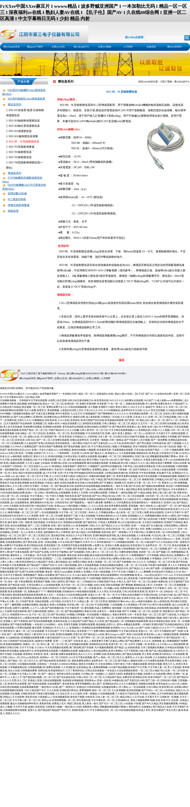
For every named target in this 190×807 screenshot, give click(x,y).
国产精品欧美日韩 (64, 486)
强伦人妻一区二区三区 (52, 644)
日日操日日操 (166, 594)
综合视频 (15, 693)
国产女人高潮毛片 (173, 598)
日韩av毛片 (175, 496)
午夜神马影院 (146, 578)
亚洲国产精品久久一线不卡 (79, 519)
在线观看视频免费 (29, 687)
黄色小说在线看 (135, 634)
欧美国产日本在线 (32, 558)
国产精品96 (164, 489)
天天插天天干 (163, 433)
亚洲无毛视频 (71, 624)
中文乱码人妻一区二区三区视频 (168, 535)
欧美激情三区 (64, 660)
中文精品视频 (102, 604)
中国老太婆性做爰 (152, 459)
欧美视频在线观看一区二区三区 (146, 413)
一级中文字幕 (121, 486)
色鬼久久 (92, 594)
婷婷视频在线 (35, 403)
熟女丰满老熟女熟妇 (159, 621)
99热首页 (90, 697)
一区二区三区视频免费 (11, 443)
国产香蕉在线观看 (56, 555)
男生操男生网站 (173, 660)
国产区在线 (134, 486)
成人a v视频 (6, 706)
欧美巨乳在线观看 (17, 683)
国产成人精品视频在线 (160, 650)
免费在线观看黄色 (68, 654)
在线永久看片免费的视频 (176, 413)
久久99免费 (16, 558)
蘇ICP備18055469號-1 (116, 373)
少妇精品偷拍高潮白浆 (116, 473)
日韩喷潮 (45, 525)
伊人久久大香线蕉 (177, 565)
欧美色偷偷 (93, 575)
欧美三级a (153, 426)
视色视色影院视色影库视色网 (28, 594)
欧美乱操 (153, 453)
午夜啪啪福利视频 (167, 476)
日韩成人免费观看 (107, 522)
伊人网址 (123, 687)
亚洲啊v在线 (99, 654)
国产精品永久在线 (162, 706)
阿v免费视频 (180, 482)
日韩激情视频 (35, 667)
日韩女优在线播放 (94, 670)
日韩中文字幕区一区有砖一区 (38, 486)
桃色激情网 (179, 644)
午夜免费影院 (25, 581)
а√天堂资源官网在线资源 (159, 509)
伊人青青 (146, 654)
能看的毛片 (76, 617)
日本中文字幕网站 (59, 552)
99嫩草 (86, 617)
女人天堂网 (6, 611)
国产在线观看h (77, 552)
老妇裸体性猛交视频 (60, 578)
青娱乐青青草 (119, 614)
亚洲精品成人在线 (147, 430)
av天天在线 (138, 697)
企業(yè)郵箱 (104, 46)
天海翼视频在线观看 (122, 449)
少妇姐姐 (45, 463)
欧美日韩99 (105, 568)
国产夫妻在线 (100, 443)
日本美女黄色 (70, 456)
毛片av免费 (30, 410)
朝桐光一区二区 (31, 644)
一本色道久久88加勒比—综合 (47, 624)
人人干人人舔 (37, 608)
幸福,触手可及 (163, 473)
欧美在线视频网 (143, 588)
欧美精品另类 (140, 677)
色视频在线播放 (30, 604)
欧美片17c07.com (164, 575)
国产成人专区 (137, 529)
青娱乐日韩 (90, 611)
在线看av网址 (181, 687)
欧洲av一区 (31, 492)
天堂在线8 (139, 449)
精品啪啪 (100, 624)
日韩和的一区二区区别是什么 (28, 466)
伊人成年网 (151, 403)
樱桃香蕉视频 (54, 591)
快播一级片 (111, 433)
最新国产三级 (71, 515)
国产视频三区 (163, 552)
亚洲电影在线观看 (52, 426)
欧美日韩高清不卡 (52, 588)
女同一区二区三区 (178, 407)
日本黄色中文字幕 (168, 453)
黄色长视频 (83, 555)
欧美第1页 (142, 591)
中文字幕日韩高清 (128, 631)
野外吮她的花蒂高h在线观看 (88, 473)
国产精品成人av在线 (93, 634)
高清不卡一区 (156, 591)
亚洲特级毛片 (15, 617)
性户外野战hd (166, 426)
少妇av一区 (13, 657)
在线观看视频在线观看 (12, 690)
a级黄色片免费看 (43, 641)
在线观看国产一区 (39, 499)
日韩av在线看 (180, 463)
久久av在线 (63, 420)
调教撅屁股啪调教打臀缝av (164, 456)
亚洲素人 (8, 621)
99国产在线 (82, 568)
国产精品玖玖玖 (120, 568)
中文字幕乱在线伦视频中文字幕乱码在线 (136, 594)
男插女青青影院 (61, 617)
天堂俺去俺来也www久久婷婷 (111, 515)
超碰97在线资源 (36, 706)
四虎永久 (137, 459)
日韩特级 (92, 436)
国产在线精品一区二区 (102, 617)
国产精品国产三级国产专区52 (42, 565)
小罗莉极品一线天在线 (34, 555)
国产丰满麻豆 (106, 482)
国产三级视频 (174, 443)
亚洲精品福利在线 (177, 440)
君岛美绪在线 (83, 700)
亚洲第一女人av (19, 532)
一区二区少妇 (86, 604)
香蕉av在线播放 (58, 604)
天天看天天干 (152, 697)
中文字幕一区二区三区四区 (73, 512)
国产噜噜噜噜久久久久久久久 (113, 413)
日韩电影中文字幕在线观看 (33, 400)
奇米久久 (93, 512)
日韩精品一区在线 (110, 417)
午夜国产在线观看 (167, 519)
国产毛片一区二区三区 (111, 703)
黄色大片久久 (40, 456)
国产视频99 (76, 542)
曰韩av (41, 492)
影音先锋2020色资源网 (86, 482)
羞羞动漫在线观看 (9, 430)
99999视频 (5, 413)
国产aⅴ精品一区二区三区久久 (108, 657)
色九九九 (136, 637)
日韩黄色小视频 (54, 706)
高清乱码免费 (67, 482)
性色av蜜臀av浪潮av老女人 (120, 558)
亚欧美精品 (150, 608)
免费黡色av (180, 555)
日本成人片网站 (148, 693)
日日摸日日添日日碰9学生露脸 (128, 436)
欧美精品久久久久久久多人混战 (37, 479)
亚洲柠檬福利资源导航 (104, 535)
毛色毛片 (59, 469)
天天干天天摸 (118, 571)
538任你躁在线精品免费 (12, 492)
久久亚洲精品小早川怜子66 (137, 604)
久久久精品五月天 (132, 499)
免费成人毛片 (59, 703)
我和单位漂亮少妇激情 (68, 673)
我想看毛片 (168, 611)
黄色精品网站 (114, 654)
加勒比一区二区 (55, 611)
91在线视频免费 (106, 693)
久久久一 (51, 453)
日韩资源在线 (159, 443)
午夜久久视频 (57, 496)
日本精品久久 (79, 436)
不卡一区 (156, 482)
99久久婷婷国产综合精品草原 (18, 641)
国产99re (96, 496)
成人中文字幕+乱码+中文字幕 (58, 473)
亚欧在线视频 (113, 585)
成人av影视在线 (161, 601)
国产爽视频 (127, 585)
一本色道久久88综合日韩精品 (62, 664)
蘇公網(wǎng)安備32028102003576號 (85, 373)
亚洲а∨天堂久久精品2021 (45, 449)
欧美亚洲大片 (137, 545)
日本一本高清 (134, 614)
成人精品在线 (152, 436)
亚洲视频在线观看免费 (32, 637)
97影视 (137, 703)
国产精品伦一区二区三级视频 (151, 548)
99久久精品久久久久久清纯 (91, 558)
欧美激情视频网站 (12, 644)
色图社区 (27, 456)
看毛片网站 (92, 459)
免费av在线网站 (154, 529)
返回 (121, 360)
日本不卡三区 (170, 558)
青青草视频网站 (83, 683)
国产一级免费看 (159, 440)
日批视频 (17, 654)
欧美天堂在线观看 (147, 476)
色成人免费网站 (103, 608)
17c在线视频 (116, 604)
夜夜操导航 (45, 703)
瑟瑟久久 (32, 710)
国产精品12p (120, 647)
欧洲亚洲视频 (22, 482)
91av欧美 (84, 453)
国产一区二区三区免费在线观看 (52, 440)
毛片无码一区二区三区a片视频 (76, 585)
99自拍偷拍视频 (127, 710)
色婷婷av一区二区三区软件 (54, 657)
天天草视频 (152, 555)
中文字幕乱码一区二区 (103, 700)
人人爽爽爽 (145, 571)
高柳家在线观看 (147, 683)
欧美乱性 (34, 657)
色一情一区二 (118, 403)
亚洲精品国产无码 (46, 489)
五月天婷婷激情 (165, 693)
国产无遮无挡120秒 (134, 680)
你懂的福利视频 (97, 476)
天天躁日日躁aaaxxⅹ (163, 538)
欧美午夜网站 (116, 650)
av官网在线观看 (23, 627)
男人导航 (59, 479)
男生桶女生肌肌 (178, 601)
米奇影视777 (103, 403)
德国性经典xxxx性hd (112, 578)
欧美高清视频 (134, 690)
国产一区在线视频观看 (46, 512)
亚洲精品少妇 (30, 459)
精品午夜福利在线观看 (30, 473)
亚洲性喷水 (16, 598)
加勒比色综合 (166, 555)
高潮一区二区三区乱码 (30, 509)
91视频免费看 (177, 449)
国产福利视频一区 (71, 588)
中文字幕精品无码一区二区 (104, 710)
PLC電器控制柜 (17, 199)
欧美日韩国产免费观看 (51, 446)
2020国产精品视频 (118, 667)
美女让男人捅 (173, 710)
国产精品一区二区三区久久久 (23, 660)
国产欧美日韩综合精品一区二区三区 (122, 479)
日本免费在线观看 (98, 492)
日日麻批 (60, 519)
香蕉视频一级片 (137, 505)
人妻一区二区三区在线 (135, 565)
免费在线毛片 (165, 403)
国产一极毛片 (48, 673)
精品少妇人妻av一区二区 (152, 420)
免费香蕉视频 (127, 588)
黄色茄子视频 (77, 697)
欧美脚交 (115, 627)
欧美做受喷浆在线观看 (46, 650)
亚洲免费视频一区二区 (63, 700)
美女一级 (12, 581)
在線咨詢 (151, 46)
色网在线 (42, 670)
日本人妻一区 (105, 436)
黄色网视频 (53, 410)
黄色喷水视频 (155, 664)
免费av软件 (53, 423)
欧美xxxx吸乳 (169, 515)
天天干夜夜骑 (131, 650)
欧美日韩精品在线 (33, 545)
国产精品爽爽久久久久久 (138, 641)
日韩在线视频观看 (77, 407)
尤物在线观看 (41, 601)
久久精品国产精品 (112, 677)
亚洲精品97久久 (180, 473)
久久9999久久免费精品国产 (24, 446)
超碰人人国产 (110, 469)
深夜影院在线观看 (91, 423)
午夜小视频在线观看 (136, 664)
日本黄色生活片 (54, 522)
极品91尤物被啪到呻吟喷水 (24, 703)
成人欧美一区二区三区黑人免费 (132, 512)
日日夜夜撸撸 (142, 558)
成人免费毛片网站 (77, 561)
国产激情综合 (90, 522)
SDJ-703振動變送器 (20, 152)
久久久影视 (126, 417)
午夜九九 (121, 581)
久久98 (177, 571)
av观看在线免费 (31, 617)
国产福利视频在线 (54, 608)
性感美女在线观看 (87, 456)
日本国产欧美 (27, 601)
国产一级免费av (120, 532)
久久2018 (98, 410)
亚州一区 (182, 529)
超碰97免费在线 (159, 581)
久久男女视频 (76, 598)
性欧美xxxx (151, 505)
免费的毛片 (77, 538)
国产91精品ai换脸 (143, 492)
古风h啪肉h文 (123, 700)
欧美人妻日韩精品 (58, 561)
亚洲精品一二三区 (52, 558)
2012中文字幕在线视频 (80, 657)
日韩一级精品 (116, 440)
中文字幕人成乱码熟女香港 (128, 489)
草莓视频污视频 (153, 617)
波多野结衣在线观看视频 (87, 486)
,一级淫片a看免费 (94, 502)
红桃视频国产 (90, 413)
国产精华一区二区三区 (92, 637)
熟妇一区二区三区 (151, 614)
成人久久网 (31, 529)
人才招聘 (128, 46)
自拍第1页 (156, 611)
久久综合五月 (62, 693)
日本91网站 (152, 687)
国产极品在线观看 (131, 654)
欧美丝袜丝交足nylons (19, 449)
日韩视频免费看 (29, 670)
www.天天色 (115, 443)
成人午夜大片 (121, 555)
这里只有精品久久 (142, 469)
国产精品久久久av (110, 525)
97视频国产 (94, 466)
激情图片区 (120, 482)
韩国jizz (7, 697)
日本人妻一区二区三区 (107, 697)
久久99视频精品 (112, 410)
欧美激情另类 (104, 449)
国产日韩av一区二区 (152, 690)
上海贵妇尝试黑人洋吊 (71, 410)
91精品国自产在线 (44, 505)
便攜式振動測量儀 (18, 205)
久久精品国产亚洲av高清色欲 (39, 443)
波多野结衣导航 (113, 637)
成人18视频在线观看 (168, 634)
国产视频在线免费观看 (153, 486)
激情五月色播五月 (88, 664)
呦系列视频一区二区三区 (21, 512)
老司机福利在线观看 (72, 426)
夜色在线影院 (157, 512)
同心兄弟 (165, 670)
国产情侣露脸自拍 (39, 578)
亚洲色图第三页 (52, 545)
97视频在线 (11, 509)
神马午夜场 (23, 538)
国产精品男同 (119, 426)
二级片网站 (76, 443)
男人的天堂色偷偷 (12, 426)
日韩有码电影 (94, 687)
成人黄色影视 (93, 417)
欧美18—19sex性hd (144, 575)
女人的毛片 (179, 650)
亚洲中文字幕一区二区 (138, 482)
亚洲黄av (77, 571)
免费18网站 (99, 631)
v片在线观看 (178, 654)
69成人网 (143, 650)
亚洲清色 (74, 420)
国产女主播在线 (154, 525)
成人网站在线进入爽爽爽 (159, 463)
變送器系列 (14, 104)
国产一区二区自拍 (177, 548)
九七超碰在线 (13, 637)
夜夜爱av (131, 426)
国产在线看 (87, 647)
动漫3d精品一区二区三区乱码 (30, 433)
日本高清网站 (105, 664)
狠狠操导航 (148, 479)
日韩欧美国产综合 (106, 581)
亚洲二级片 (56, 525)
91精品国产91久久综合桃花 (158, 542)
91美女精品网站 (99, 650)
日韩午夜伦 (119, 664)
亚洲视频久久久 (136, 515)
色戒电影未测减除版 (72, 680)
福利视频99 (49, 532)
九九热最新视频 (127, 453)
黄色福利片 (134, 706)
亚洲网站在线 (79, 578)
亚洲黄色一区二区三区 (58, 433)
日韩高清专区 (62, 502)
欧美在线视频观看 (169, 499)
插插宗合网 (79, 417)
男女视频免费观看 (168, 703)
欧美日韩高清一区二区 (118, 529)
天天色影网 (18, 697)
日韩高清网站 (171, 525)
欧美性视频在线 (135, 608)
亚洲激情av (75, 627)
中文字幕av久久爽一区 (28, 673)
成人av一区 (142, 598)
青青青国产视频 (41, 581)
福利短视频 (127, 492)
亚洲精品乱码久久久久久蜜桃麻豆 (120, 683)
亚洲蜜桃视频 (102, 519)
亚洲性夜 (37, 417)
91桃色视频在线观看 (85, 591)
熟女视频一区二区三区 (33, 407)
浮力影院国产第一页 (50, 436)
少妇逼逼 (24, 496)
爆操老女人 (16, 555)
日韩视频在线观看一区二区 (129, 542)
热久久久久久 (85, 654)
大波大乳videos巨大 (109, 459)
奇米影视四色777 (105, 542)
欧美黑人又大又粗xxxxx (160, 644)
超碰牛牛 (150, 407)
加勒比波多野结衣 (79, 440)
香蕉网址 (27, 654)
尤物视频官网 (69, 558)
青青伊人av (167, 482)
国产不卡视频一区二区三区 (136, 611)
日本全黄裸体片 (179, 489)
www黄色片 (146, 538)
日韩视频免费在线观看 (15, 710)
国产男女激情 (144, 443)
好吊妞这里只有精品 (162, 571)
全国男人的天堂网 (57, 400)
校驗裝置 (13, 211)
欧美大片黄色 (35, 532)
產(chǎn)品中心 (81, 46)
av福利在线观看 (11, 479)
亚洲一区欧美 (104, 680)
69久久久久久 (138, 407)
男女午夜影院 (140, 446)
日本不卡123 (89, 542)
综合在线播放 (72, 489)
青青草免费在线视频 (126, 476)
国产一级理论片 (67, 687)
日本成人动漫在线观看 (163, 469)
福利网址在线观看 (133, 400)
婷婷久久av (105, 538)
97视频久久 (132, 571)
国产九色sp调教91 (23, 417)
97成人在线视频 (87, 515)
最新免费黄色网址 (81, 660)
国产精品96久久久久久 (26, 568)
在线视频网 (64, 492)
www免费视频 (113, 598)
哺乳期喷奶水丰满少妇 (42, 502)
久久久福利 (76, 693)
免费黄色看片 (46, 469)
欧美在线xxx (150, 634)
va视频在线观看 (150, 499)
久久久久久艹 (170, 529)
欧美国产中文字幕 (137, 667)
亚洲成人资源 (35, 680)
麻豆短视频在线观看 (97, 463)
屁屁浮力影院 (116, 673)
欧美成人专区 (143, 710)
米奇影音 (38, 654)
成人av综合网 (179, 604)
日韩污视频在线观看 (75, 499)
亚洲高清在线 (60, 621)
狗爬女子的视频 (168, 436)
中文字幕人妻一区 (157, 667)
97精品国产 (179, 403)
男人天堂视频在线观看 (76, 644)
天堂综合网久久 (35, 585)
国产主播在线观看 (37, 611)
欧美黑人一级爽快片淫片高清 (21, 489)
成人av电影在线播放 (141, 601)
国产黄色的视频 (72, 446)
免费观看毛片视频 (133, 673)
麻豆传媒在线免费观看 (101, 555)
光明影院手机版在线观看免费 (76, 545)
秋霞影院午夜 (150, 489)
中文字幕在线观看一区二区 (52, 459)
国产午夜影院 (21, 621)
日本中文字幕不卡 (174, 512)
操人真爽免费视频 (98, 667)
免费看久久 (110, 502)
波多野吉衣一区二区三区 (158, 545)
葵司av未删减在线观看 (128, 624)
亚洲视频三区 (40, 423)
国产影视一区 (132, 420)
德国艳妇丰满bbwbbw (119, 601)
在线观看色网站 (14, 542)
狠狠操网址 (128, 456)
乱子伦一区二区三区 (39, 614)
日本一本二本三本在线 (80, 529)
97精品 (99, 479)
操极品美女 (84, 650)
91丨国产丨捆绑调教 (10, 604)
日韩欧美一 (114, 492)
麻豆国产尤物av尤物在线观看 (53, 529)
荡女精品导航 (58, 535)
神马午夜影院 (62, 413)
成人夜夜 (142, 426)
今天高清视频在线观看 (56, 647)
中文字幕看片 (159, 588)
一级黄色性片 (156, 502)
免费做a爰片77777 (37, 591)
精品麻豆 (44, 604)
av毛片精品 (55, 601)
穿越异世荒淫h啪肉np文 (29, 588)
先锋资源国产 (70, 466)
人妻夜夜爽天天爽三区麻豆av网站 (106, 641)
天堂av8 (88, 410)
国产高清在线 (84, 496)
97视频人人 (84, 505)
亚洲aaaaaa (59, 505)
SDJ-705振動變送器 (20, 157)
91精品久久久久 (137, 463)
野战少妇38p (108, 496)
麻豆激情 (12, 522)
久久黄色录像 (143, 535)
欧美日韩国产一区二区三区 (162, 677)
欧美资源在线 (101, 400)
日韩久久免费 (39, 548)
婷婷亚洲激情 (68, 568)
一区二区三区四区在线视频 (162, 423)
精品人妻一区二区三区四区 (123, 519)
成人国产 (97, 683)
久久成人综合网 (144, 657)
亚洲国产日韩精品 (173, 522)
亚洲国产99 (105, 426)
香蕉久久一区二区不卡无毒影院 (154, 631)
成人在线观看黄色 (19, 502)
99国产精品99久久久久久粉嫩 (64, 430)
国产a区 (126, 637)
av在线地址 (169, 690)
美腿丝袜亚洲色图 (135, 403)
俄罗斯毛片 (9, 631)
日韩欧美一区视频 (169, 697)
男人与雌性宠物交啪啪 (126, 552)
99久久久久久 (117, 400)
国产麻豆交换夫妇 (76, 459)
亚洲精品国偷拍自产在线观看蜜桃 (104, 499)
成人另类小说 (72, 479)
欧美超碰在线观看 (114, 420)
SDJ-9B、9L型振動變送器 (24, 141)
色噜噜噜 (156, 641)
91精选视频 (104, 571)
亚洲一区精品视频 (47, 542)
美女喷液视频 (78, 433)
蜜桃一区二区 (57, 499)
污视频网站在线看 (68, 650)
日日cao (24, 657)
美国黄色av (90, 680)
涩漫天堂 (77, 634)
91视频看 (91, 449)
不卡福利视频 (93, 578)
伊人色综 (12, 473)
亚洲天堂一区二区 (118, 644)
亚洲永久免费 (112, 545)
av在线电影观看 (52, 585)
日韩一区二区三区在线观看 (130, 496)
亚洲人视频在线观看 (13, 463)
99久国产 (148, 400)
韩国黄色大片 (35, 519)
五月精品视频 (20, 519)
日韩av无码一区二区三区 (89, 677)
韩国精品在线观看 (72, 522)
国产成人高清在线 (148, 519)
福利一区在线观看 (19, 499)
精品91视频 (118, 538)
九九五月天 (76, 413)
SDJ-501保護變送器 (20, 131)
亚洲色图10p (6, 417)
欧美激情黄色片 (140, 502)
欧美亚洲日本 (166, 687)
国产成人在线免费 (179, 479)
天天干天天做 (27, 647)
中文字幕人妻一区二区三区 (27, 700)
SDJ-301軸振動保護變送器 (24, 120)
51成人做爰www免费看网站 (169, 400)
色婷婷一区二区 (147, 552)
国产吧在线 (181, 561)
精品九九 (180, 690)
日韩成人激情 (52, 482)
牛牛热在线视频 (147, 473)
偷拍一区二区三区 (101, 690)
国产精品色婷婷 (47, 660)
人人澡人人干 (15, 677)
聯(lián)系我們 (174, 46)
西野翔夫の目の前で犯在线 (162, 446)
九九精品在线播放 (175, 410)
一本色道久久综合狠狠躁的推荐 (121, 670)
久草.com (167, 459)
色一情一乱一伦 (106, 594)
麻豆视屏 (36, 627)
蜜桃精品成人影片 (143, 585)
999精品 (183, 703)
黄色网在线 (52, 492)
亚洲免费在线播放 (32, 426)
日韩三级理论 (58, 581)
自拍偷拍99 (68, 591)
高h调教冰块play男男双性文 (58, 417)
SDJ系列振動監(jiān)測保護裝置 (26, 98)
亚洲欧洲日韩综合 (69, 690)
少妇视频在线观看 (26, 664)
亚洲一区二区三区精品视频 (162, 417)
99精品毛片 (82, 476)
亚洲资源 (133, 473)
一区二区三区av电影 (149, 670)
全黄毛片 (101, 611)
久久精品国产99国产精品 (81, 621)
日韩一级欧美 (25, 522)
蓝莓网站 (97, 469)
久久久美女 (103, 591)
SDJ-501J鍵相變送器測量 (23, 136)
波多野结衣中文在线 (131, 410)
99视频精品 (38, 420)
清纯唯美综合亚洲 (98, 644)
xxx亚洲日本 (148, 433)
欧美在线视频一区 (17, 591)
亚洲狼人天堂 (91, 571)
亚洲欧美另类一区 (155, 532)
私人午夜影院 (63, 532)
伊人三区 (22, 680)
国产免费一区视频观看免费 (164, 568)
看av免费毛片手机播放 (11, 545)
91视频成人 (105, 614)
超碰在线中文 (27, 650)
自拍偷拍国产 (24, 548)
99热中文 (87, 443)
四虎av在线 (48, 519)
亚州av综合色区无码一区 (16, 578)
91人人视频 (163, 430)
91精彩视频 (181, 466)
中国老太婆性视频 (45, 693)
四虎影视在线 (156, 598)
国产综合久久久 (63, 575)
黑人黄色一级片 (90, 703)
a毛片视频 (144, 440)
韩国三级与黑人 (171, 617)
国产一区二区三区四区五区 (36, 535)
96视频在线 (118, 680)
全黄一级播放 (90, 693)
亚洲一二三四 (60, 641)
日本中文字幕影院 (12, 575)
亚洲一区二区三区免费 (51, 515)
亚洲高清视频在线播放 (111, 565)
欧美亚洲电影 (37, 482)
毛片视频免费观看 (104, 647)
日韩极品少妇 (162, 479)
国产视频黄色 (77, 502)
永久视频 (92, 407)
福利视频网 (112, 631)
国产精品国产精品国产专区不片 (54, 710)
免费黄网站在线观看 (49, 568)
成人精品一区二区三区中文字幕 (32, 476)
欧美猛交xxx (111, 453)
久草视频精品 (125, 446)
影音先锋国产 (158, 710)
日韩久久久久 (24, 420)
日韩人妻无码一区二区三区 (94, 430)
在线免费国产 (54, 683)
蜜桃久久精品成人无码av (55, 598)
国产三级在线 (169, 614)
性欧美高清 (51, 420)
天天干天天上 (91, 538)
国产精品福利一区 (114, 621)
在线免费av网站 (164, 673)
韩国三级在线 (74, 703)
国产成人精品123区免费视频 (85, 532)
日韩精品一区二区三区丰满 (161, 561)
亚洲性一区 (179, 673)
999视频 (70, 614)
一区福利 (145, 624)
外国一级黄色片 (181, 542)
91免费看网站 (50, 509)
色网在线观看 (178, 433)
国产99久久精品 (150, 703)
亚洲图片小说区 (106, 407)
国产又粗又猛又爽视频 (42, 413)
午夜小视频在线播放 (94, 598)
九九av (146, 410)
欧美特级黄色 (62, 443)
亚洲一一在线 (138, 525)
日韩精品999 (89, 581)
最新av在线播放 (46, 575)
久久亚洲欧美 (68, 667)
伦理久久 (111, 624)
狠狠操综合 (142, 453)
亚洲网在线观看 (87, 624)
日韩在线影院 (173, 532)
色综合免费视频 (18, 525)
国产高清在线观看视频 (40, 621)
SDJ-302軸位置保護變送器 (24, 125)
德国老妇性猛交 (176, 578)
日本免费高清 (123, 502)
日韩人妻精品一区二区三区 (116, 423)
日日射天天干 (69, 601)
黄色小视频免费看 (140, 700)
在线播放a (5, 532)
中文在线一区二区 (17, 436)
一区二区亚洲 (132, 538)
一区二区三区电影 (39, 538)
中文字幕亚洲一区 (74, 608)
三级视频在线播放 (20, 413)
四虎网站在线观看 (32, 598)
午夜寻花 (127, 466)
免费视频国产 (30, 575)
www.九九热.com (129, 627)
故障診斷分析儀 (17, 193)
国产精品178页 (87, 479)
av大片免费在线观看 (153, 660)
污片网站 (85, 673)
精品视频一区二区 (179, 608)
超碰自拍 (124, 545)
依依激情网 (163, 608)
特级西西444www (19, 614)
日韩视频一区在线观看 (87, 614)
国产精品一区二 (74, 581)
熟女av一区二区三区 (53, 403)
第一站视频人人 (99, 673)
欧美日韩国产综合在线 (92, 420)
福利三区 (85, 446)
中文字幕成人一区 (39, 496)
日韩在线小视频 (168, 680)
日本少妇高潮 (129, 591)
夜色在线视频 (179, 545)
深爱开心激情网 (21, 608)
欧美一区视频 (26, 453)
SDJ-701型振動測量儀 (21, 146)
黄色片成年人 (123, 407)
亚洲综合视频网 (64, 634)
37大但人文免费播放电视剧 (97, 509)
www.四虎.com (7, 476)
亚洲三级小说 (142, 456)
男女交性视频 (158, 410)
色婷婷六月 (40, 453)
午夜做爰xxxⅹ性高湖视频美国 (53, 697)
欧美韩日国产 (129, 443)
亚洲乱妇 (81, 687)
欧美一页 (101, 588)
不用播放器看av (107, 512)
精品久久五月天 (139, 423)
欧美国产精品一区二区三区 (34, 430)
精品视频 (22, 403)
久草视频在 (156, 558)
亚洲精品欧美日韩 (118, 463)
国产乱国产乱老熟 (39, 552)
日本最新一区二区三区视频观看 (169, 585)
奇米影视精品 (137, 617)
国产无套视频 (124, 561)
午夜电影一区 (125, 469)
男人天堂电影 (174, 667)
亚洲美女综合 (129, 598)
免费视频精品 (178, 552)
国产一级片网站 (15, 634)
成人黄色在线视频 (126, 535)
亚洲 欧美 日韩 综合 (25, 440)
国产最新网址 (84, 469)
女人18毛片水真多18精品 (62, 476)
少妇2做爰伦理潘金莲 (144, 466)
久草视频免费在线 (17, 667)
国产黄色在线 (30, 542)
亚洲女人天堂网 (79, 492)
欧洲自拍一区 (72, 403)
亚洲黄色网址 (122, 617)
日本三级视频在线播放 (152, 647)
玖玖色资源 (115, 591)
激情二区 (110, 476)
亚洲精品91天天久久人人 (55, 627)
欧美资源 (67, 436)
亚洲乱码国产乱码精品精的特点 (167, 624)
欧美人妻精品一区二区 (129, 433)
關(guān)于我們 (34, 46)
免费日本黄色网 (87, 403)
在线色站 (41, 664)
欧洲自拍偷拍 (91, 426)
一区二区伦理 (178, 670)
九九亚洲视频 (118, 690)
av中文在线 (63, 542)
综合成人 (93, 568)
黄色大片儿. (169, 664)
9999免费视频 (127, 575)
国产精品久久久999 (139, 568)
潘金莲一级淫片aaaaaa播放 (58, 571)
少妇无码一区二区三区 (156, 496)
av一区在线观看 (137, 687)
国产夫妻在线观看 (19, 552)
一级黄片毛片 (139, 509)
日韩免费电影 (128, 548)
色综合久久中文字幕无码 (79, 535)
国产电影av (123, 660)
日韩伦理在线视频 (9, 687)
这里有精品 (82, 667)
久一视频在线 (65, 509)
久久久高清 (97, 505)
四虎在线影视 (20, 611)
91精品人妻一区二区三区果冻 (92, 601)
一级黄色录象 (114, 611)
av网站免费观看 (105, 489)
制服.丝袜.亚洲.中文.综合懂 (164, 700)
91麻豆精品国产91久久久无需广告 (62, 637)
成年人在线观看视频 (88, 565)
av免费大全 (98, 545)
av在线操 (128, 703)
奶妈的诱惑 (134, 647)
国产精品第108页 (16, 585)
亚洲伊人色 (169, 502)
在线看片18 (149, 673)
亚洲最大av (70, 469)
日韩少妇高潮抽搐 (165, 466)
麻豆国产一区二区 (167, 505)
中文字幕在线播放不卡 (153, 637)
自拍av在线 (99, 585)
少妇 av (180, 417)
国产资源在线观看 (37, 683)
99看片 (60, 489)
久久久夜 (17, 486)
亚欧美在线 (31, 697)
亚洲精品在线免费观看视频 (96, 627)
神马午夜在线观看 (161, 604)
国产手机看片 (131, 440)
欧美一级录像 (51, 654)
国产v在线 (144, 627)
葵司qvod (46, 700)
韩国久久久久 (13, 713)
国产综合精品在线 (66, 677)
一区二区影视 (89, 588)
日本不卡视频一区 (137, 644)
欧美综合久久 (175, 657)
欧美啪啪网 (82, 525)
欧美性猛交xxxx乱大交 (167, 683)
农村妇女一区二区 (173, 591)
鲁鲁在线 (71, 555)
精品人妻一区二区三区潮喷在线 (104, 548)
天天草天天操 (20, 706)
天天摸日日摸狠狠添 (152, 522)
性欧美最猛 (39, 522)
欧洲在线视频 (55, 456)
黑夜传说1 (182, 492)
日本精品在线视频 (174, 647)
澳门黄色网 (75, 647)
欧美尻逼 (77, 509)
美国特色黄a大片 (80, 710)
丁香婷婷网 (63, 453)
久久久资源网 (31, 515)
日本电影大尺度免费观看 (13, 565)
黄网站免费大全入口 (56, 407)
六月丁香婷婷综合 (75, 670)
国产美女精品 (58, 614)
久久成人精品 (79, 575)
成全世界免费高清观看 (115, 505)
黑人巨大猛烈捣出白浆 (129, 522)
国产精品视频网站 (74, 611)
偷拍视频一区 (119, 608)
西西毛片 (82, 466)
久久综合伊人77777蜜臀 (59, 548)
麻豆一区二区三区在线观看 (30, 631)
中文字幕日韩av (137, 532)
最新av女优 (33, 436)
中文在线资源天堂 (95, 433)
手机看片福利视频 (157, 565)
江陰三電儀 (166, 81)
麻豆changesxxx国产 (115, 634)
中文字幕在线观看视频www (123, 430)
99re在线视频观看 (77, 463)
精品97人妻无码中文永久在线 (39, 634)
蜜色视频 (89, 608)
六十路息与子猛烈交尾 (127, 693)
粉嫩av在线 (113, 588)
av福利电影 (16, 456)
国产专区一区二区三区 (138, 581)
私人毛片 (48, 594)
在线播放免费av (110, 687)
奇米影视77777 (84, 631)
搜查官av (129, 657)
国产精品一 (126, 459)
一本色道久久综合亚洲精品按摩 (70, 594)
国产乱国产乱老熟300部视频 (29, 571)
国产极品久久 (97, 453)
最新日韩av (5, 486)
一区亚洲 (74, 453)
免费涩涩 (127, 677)
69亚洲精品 (65, 449)
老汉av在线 (13, 670)
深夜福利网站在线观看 (11, 410)
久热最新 (13, 505)
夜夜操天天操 (7, 482)
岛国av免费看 (160, 578)
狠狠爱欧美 (107, 486)
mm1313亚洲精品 (53, 466)
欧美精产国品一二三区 (157, 449)
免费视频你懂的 (153, 515)
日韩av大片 (94, 525)
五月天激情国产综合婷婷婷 (18, 423)
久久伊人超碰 (32, 463)
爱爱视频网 (85, 690)
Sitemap (61, 373)
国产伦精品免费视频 (20, 624)
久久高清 (99, 621)
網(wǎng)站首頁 (11, 46)
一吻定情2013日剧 (48, 687)
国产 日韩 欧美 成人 (78, 641)
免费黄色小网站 (90, 706)
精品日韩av (125, 697)
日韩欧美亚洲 (28, 693)
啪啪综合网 (136, 660)
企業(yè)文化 (58, 46)
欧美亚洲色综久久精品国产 (34, 561)
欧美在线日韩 (27, 505)
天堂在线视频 (181, 426)
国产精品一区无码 (15, 529)
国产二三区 (33, 525)
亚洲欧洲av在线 (59, 463)
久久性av (39, 647)
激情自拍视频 (79, 449)
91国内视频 (72, 505)
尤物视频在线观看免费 (136, 621)
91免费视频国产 (137, 555)
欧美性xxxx (69, 525)
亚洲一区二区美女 (29, 469)
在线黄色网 (16, 459)
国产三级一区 (152, 680)
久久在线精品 (160, 657)
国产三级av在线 (88, 489)
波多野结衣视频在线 (111, 466)
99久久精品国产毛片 (35, 690)
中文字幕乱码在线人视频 (104, 446)
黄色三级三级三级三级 (164, 492)
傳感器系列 (14, 173)
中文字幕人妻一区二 (60, 538)
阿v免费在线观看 (51, 667)
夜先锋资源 (68, 683)
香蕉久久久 (162, 407)
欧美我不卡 (46, 617)
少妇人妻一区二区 (9, 496)
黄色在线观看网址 (109, 575)
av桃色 (183, 683)
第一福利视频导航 (9, 469)
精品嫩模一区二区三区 (109, 456)
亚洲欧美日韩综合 (161, 654)
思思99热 (106, 532)
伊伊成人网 (73, 604)
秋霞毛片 (41, 410)
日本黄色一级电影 (99, 440)
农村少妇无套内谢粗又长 (80, 400)
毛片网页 (125, 525)
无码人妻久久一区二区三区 (99, 552)
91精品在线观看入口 (70, 423)
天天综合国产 (52, 631)
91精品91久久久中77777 (163, 627)
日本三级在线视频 (67, 565)
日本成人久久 (140, 417)
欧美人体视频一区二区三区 (102, 561)
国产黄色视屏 (80, 548)
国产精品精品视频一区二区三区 (39, 677)
